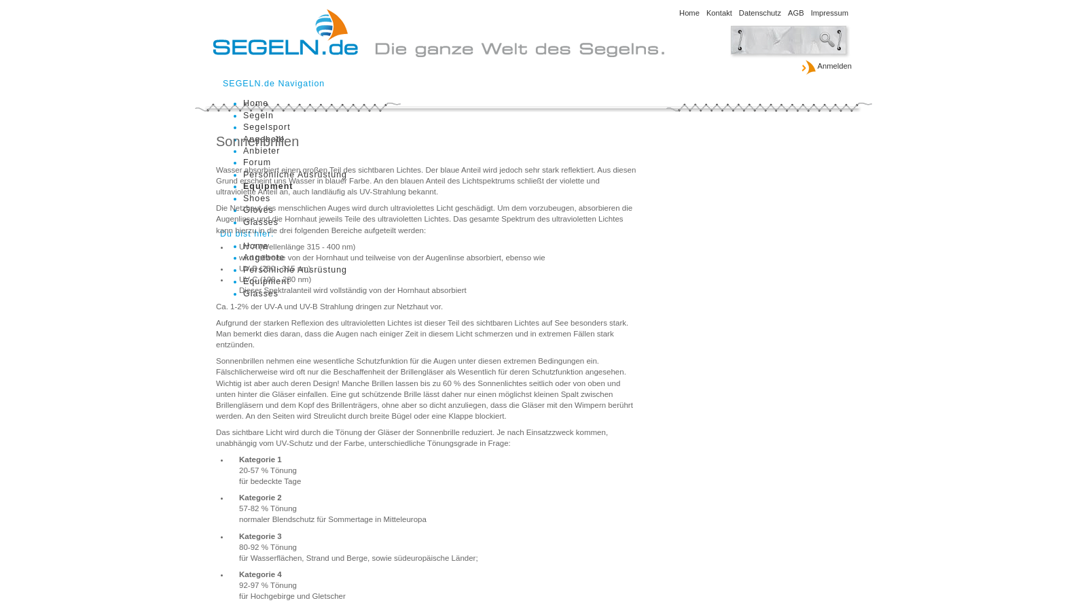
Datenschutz (760, 13)
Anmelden (826, 66)
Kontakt (719, 13)
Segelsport (267, 127)
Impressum (829, 13)
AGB (796, 13)
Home (689, 13)
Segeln (258, 115)
